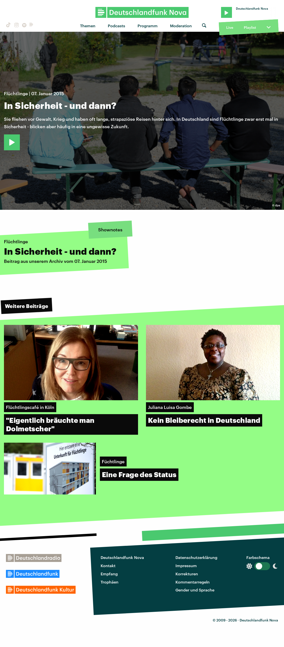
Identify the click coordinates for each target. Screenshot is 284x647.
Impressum (186, 565)
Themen (87, 25)
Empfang (109, 573)
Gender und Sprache (194, 589)
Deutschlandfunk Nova (122, 557)
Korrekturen (186, 573)
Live (229, 27)
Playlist (250, 27)
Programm (148, 25)
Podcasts (116, 25)
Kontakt (108, 565)
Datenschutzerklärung (196, 557)
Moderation (181, 25)
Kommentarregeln (192, 582)
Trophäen (109, 582)
